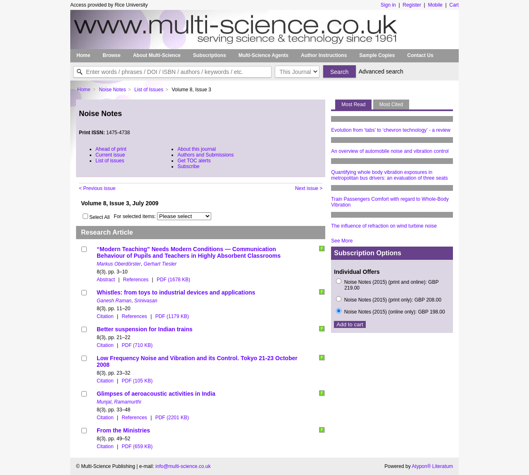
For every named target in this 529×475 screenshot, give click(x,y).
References (135, 280)
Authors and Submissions (205, 155)
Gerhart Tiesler (159, 264)
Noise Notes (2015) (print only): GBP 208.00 (392, 300)
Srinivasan (145, 301)
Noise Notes (112, 90)
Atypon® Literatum (432, 466)
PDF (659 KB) (137, 446)
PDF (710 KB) (137, 345)
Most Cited (391, 104)
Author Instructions (324, 55)
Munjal (104, 402)
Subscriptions (209, 55)
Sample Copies (377, 55)
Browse (111, 55)
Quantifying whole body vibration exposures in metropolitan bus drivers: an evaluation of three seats (389, 175)
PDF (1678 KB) (173, 280)
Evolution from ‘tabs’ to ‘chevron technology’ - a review (390, 130)
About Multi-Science (157, 55)
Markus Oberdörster (119, 264)
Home (83, 55)
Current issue (110, 155)
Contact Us (420, 55)
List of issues (109, 161)
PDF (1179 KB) (172, 316)
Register (412, 5)
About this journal (196, 149)
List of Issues (148, 90)
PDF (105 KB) (137, 381)
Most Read (353, 104)
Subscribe (188, 166)
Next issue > (308, 188)
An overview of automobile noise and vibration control (389, 151)
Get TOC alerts (193, 161)
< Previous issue (97, 188)
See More (342, 241)
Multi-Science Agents (263, 55)
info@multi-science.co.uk (183, 466)
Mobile (435, 5)
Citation (105, 316)
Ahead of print (110, 149)
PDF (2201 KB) (172, 417)
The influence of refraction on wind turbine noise (384, 226)
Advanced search (381, 71)
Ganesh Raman (114, 301)
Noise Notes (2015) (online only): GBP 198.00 (394, 312)
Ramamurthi (127, 402)
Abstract (106, 280)
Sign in (388, 5)
